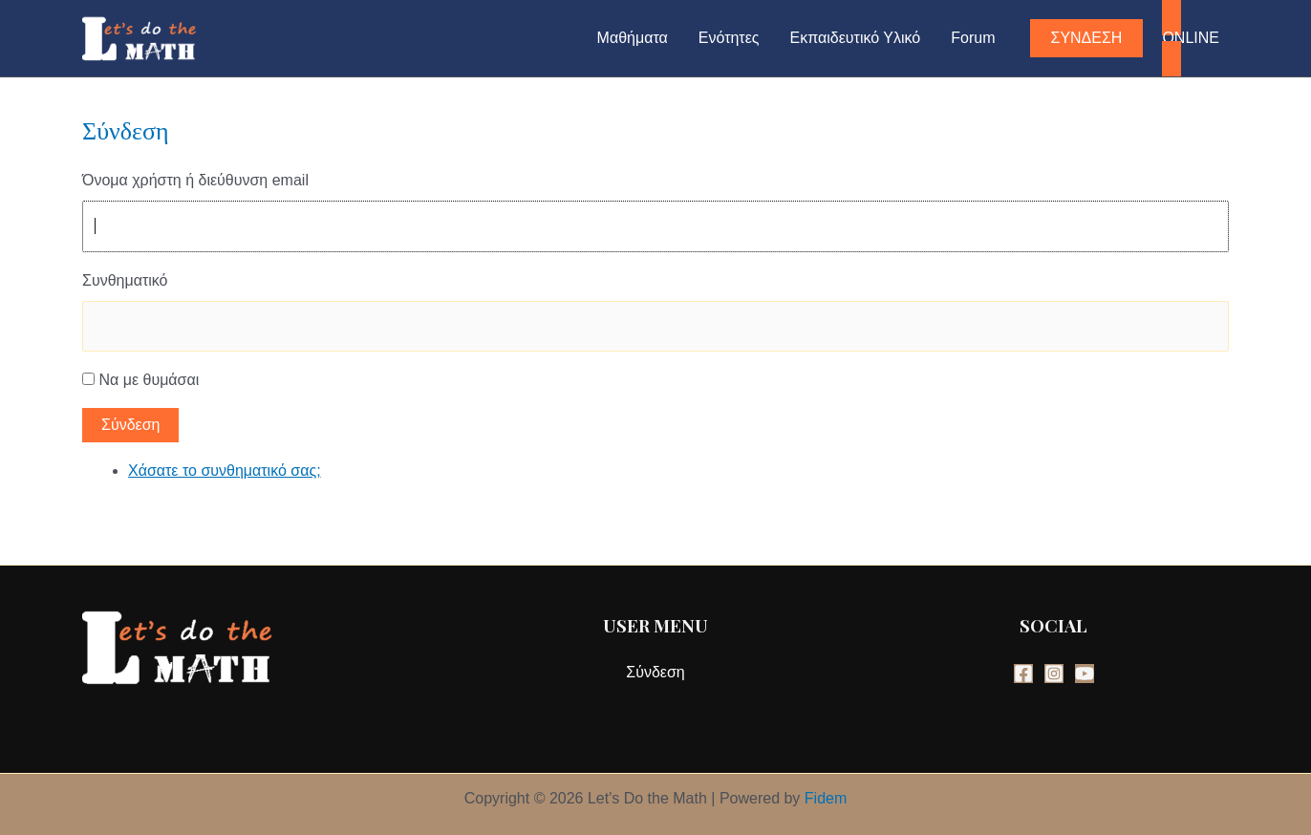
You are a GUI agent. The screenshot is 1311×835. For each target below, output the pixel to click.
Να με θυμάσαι (148, 380)
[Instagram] (1054, 673)
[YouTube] (1084, 673)
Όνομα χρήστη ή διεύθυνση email (195, 180)
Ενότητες (729, 38)
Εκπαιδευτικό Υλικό (855, 38)
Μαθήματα (632, 38)
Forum (973, 38)
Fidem (826, 798)
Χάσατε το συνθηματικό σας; (224, 470)
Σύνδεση (130, 425)
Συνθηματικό (124, 280)
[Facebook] (1023, 673)
